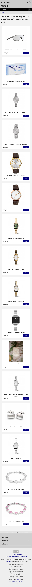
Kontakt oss (25, 532)
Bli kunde (12, 532)
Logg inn (18, 532)
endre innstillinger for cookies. (16, 581)
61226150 (8, 561)
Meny (3, 9)
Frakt (11, 554)
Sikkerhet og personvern (12, 556)
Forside (2, 12)
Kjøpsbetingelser (18, 554)
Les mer (19, 579)
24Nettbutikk (19, 584)
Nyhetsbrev (24, 556)
